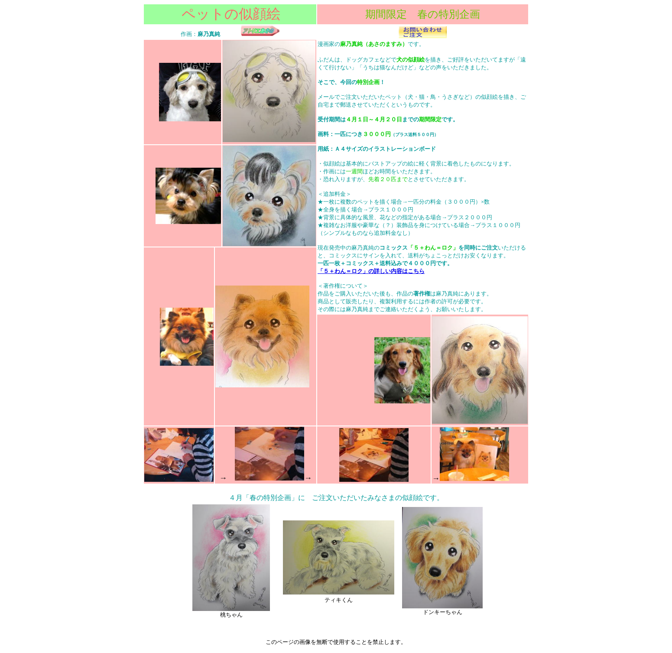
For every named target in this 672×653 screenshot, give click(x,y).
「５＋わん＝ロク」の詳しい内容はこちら (371, 271)
